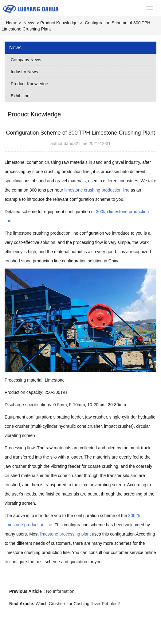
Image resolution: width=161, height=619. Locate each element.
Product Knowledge (58, 22)
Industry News (24, 71)
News (28, 22)
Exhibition (20, 95)
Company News (26, 59)
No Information (60, 591)
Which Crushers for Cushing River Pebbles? (78, 603)
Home (11, 22)
